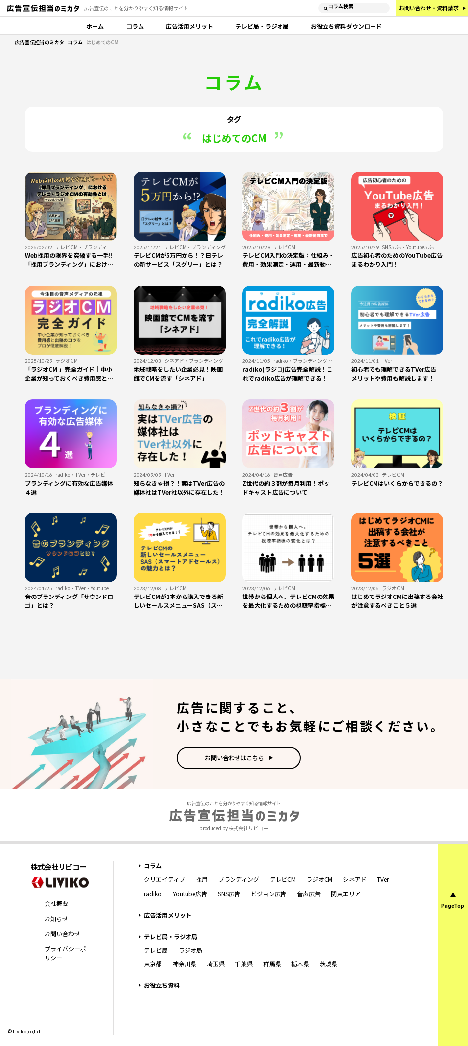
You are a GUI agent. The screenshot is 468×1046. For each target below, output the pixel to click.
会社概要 (56, 903)
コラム (135, 26)
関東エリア (346, 893)
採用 (202, 879)
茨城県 (328, 963)
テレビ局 (156, 950)
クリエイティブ (164, 879)
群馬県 (272, 963)
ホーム (95, 26)
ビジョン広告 (268, 893)
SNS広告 (229, 893)
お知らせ (56, 918)
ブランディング (238, 879)
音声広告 (309, 893)
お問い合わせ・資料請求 (429, 8)
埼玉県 (216, 963)
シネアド (355, 879)
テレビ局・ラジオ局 (262, 26)
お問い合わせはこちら (234, 757)
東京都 (153, 963)
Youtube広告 (190, 893)
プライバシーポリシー (65, 953)
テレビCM (283, 879)
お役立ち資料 (162, 985)
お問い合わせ (62, 933)
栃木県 (300, 963)
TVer (383, 879)
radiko (153, 893)
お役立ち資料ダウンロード (346, 26)
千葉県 (244, 963)
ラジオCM (319, 879)
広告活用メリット (189, 26)
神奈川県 (184, 963)
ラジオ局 (190, 950)
